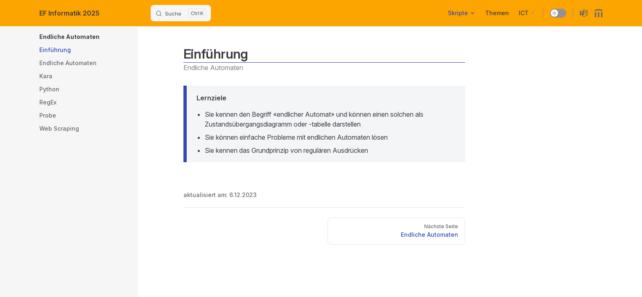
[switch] (558, 13)
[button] (109, 36)
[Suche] (181, 13)
